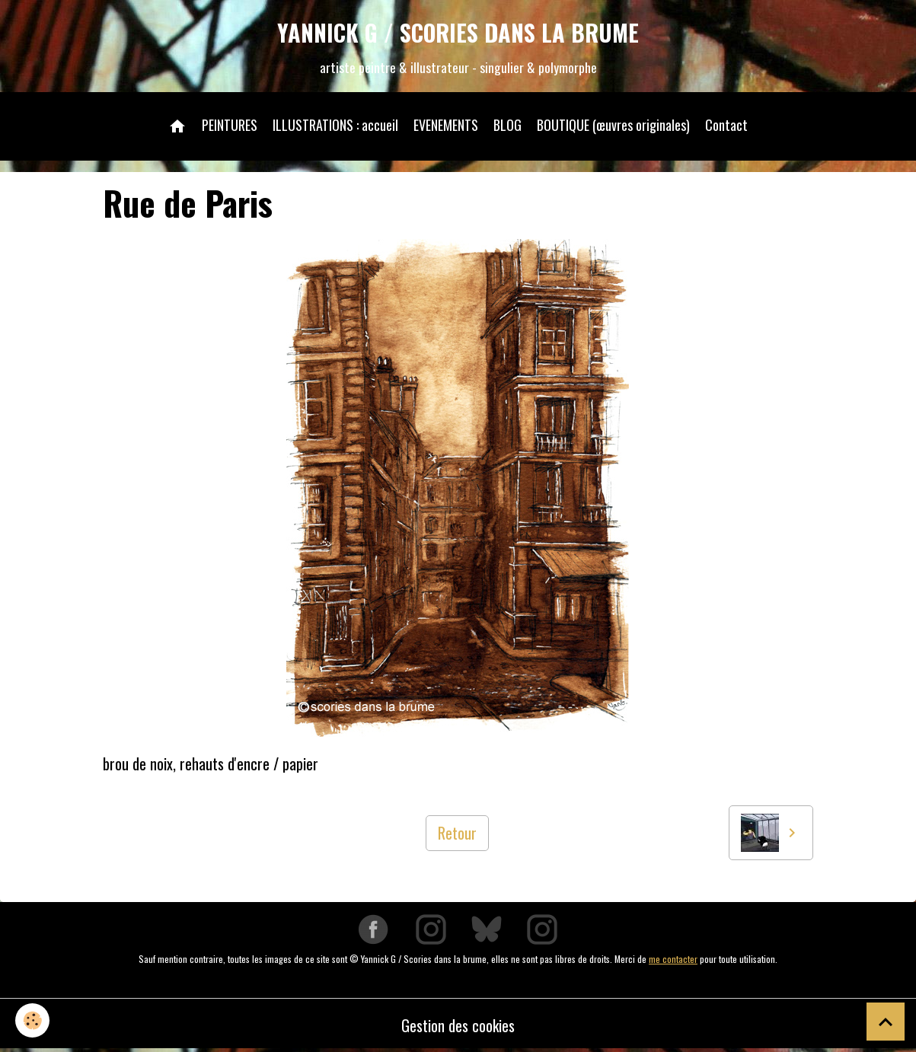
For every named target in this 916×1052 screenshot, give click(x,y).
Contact (726, 125)
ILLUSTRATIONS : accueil (335, 125)
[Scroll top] (886, 1022)
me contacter (673, 958)
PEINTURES (229, 125)
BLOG (507, 125)
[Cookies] (32, 1020)
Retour (457, 832)
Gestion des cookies (458, 1025)
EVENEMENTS (445, 125)
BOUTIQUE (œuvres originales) (613, 125)
